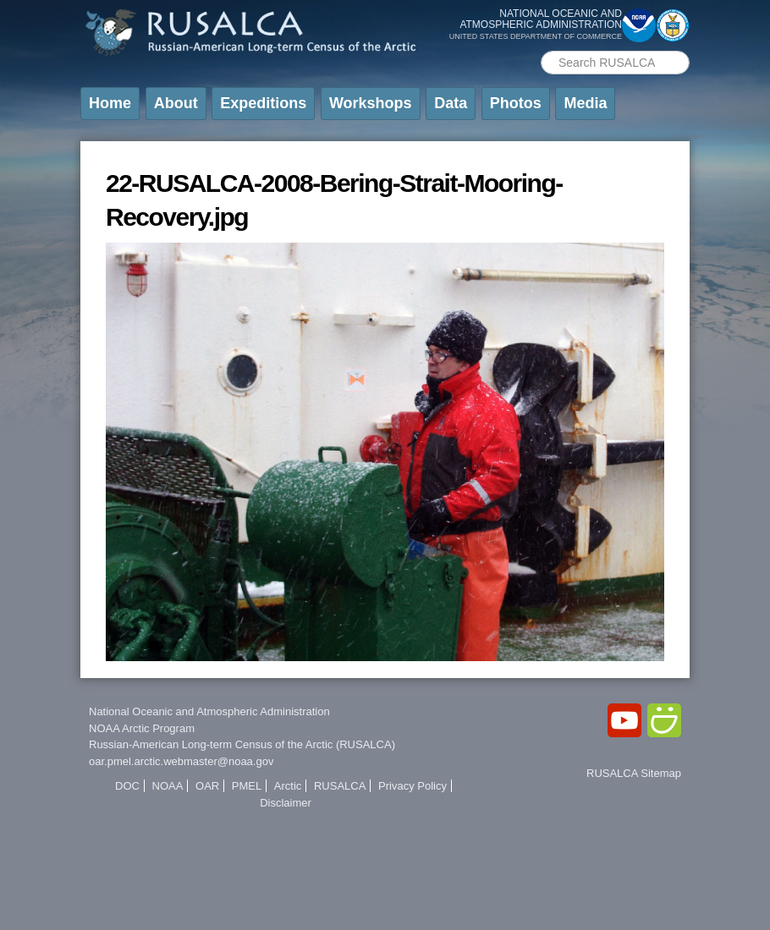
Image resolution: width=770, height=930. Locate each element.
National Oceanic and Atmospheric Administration (209, 711)
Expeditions (263, 103)
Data (450, 103)
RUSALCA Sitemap (633, 773)
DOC (127, 786)
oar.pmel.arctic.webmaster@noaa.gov (181, 761)
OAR (207, 786)
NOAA (168, 786)
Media (585, 103)
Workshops (370, 103)
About (176, 103)
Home (110, 103)
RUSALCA (340, 786)
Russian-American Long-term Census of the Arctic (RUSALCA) (242, 744)
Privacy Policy (412, 786)
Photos (516, 103)
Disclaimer (285, 802)
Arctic (288, 786)
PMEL (246, 786)
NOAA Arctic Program (142, 728)
